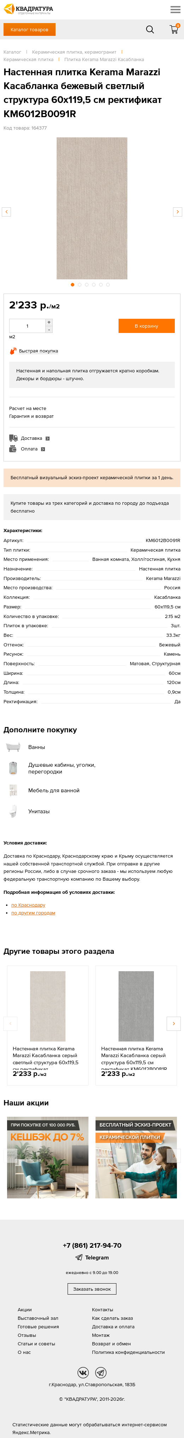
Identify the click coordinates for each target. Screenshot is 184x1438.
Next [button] (177, 212)
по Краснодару (28, 905)
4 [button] (94, 283)
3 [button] (87, 283)
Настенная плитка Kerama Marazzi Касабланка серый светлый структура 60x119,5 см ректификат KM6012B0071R (46, 1062)
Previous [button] (6, 212)
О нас (24, 1352)
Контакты (102, 1309)
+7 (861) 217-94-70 (92, 1245)
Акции (25, 1309)
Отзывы (27, 1335)
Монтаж (101, 1335)
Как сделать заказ (112, 1318)
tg (101, 1372)
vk (83, 1372)
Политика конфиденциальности (128, 1352)
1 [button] (73, 283)
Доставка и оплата (113, 1326)
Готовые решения (38, 1326)
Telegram (97, 1257)
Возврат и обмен (111, 1343)
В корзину (146, 326)
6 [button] (109, 283)
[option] (92, 208)
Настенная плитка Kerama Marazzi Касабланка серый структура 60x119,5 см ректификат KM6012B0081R (134, 1058)
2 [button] (80, 283)
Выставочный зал (38, 1318)
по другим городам (33, 912)
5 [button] (101, 283)
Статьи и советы (36, 1343)
